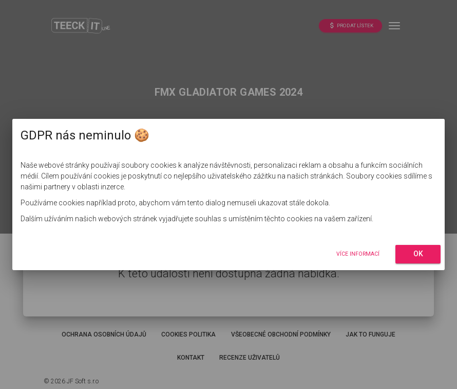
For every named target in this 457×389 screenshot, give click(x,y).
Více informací (357, 254)
